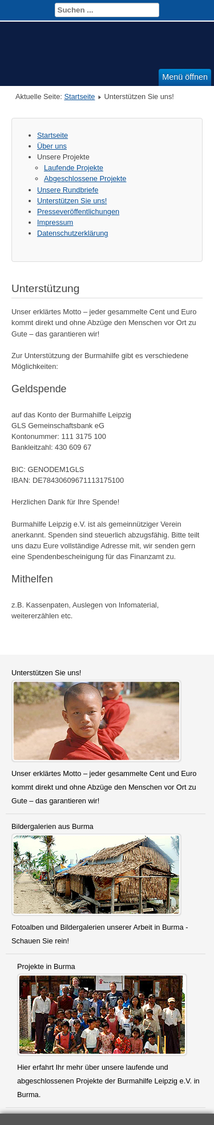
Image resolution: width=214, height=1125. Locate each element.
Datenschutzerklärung (72, 233)
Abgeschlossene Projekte (85, 178)
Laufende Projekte (73, 167)
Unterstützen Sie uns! (72, 200)
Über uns (52, 146)
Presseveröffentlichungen (78, 211)
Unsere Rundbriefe (67, 190)
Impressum (55, 222)
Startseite (79, 96)
